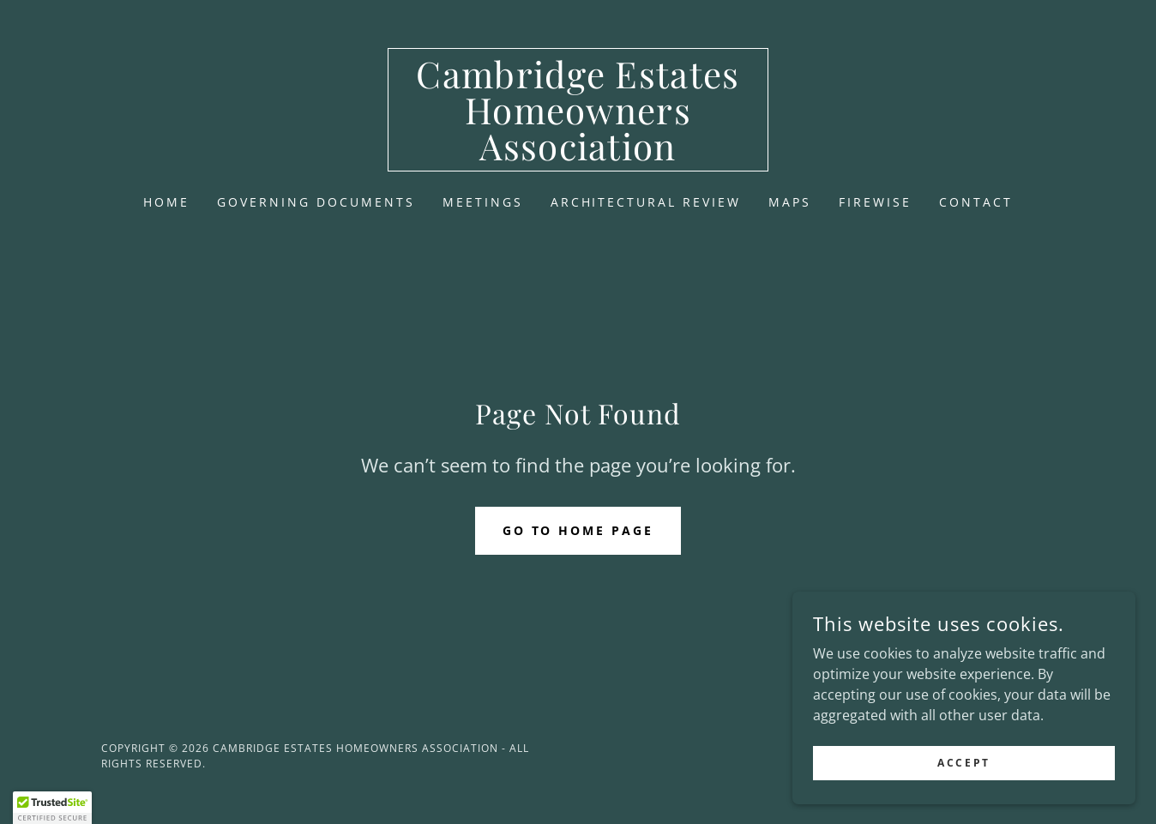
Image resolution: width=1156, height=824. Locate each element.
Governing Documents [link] (316, 202)
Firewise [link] (875, 202)
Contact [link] (976, 202)
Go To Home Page (578, 530)
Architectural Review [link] (646, 202)
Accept (963, 798)
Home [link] (166, 202)
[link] (578, 155)
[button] (52, 807)
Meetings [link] (483, 202)
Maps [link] (789, 202)
